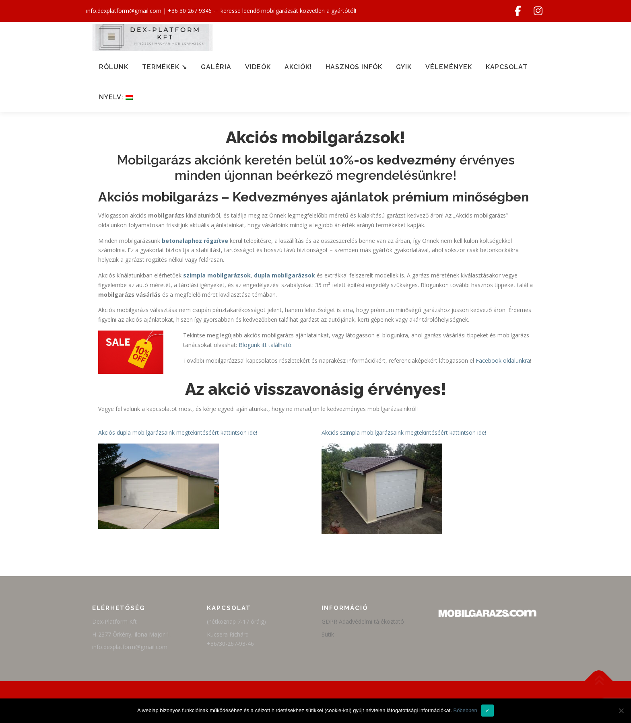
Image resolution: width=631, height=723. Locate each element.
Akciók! (298, 67)
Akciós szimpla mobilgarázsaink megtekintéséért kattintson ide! (404, 432)
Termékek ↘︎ (164, 67)
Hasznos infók (354, 67)
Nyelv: (116, 97)
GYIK (404, 67)
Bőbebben (465, 710)
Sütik (328, 634)
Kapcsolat (507, 67)
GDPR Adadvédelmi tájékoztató (363, 621)
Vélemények (448, 67)
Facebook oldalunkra (503, 360)
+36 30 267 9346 (190, 10)
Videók (258, 67)
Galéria (216, 67)
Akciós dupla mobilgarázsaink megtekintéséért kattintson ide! (177, 432)
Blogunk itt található (265, 345)
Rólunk (113, 67)
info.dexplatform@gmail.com (123, 10)
